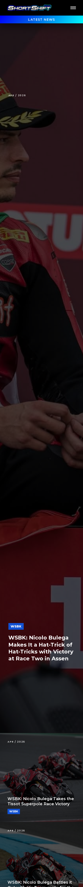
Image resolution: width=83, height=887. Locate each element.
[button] (73, 7)
